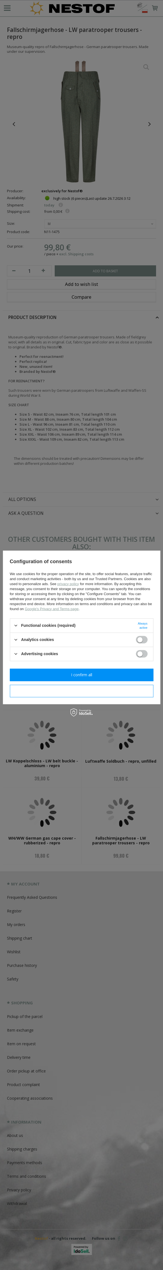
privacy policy (68, 584)
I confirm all (81, 674)
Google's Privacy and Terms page (52, 609)
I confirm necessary (81, 690)
